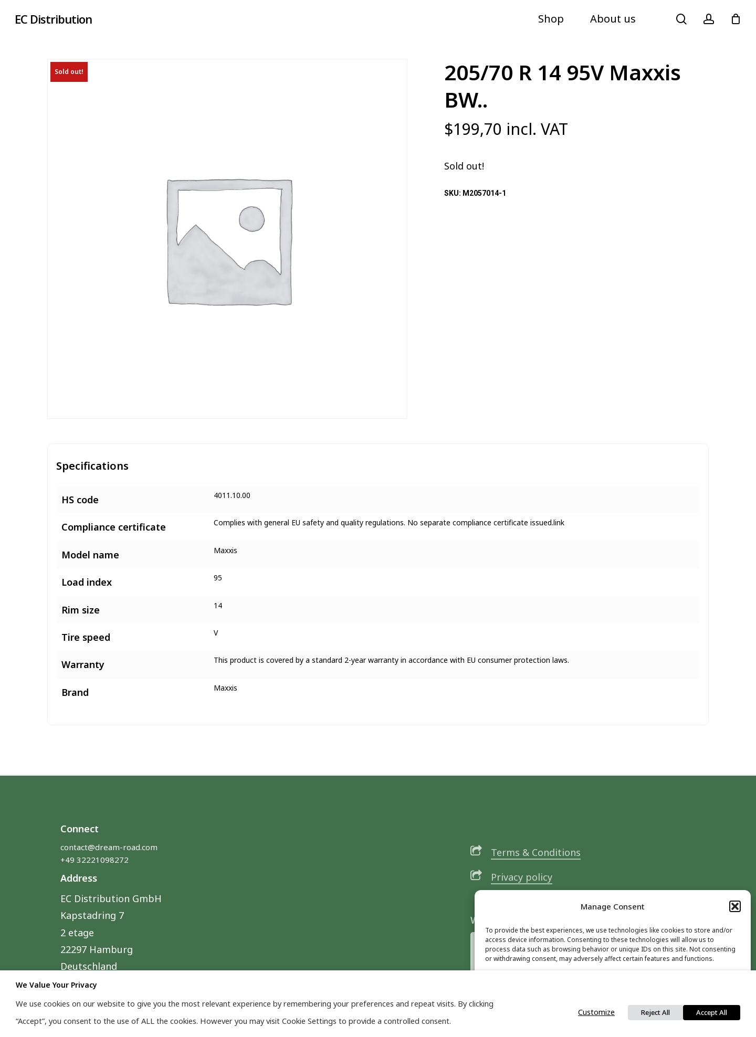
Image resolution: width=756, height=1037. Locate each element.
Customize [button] (596, 1012)
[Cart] (735, 19)
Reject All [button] (655, 1012)
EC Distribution (53, 19)
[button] (735, 906)
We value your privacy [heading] (56, 985)
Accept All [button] (711, 1012)
